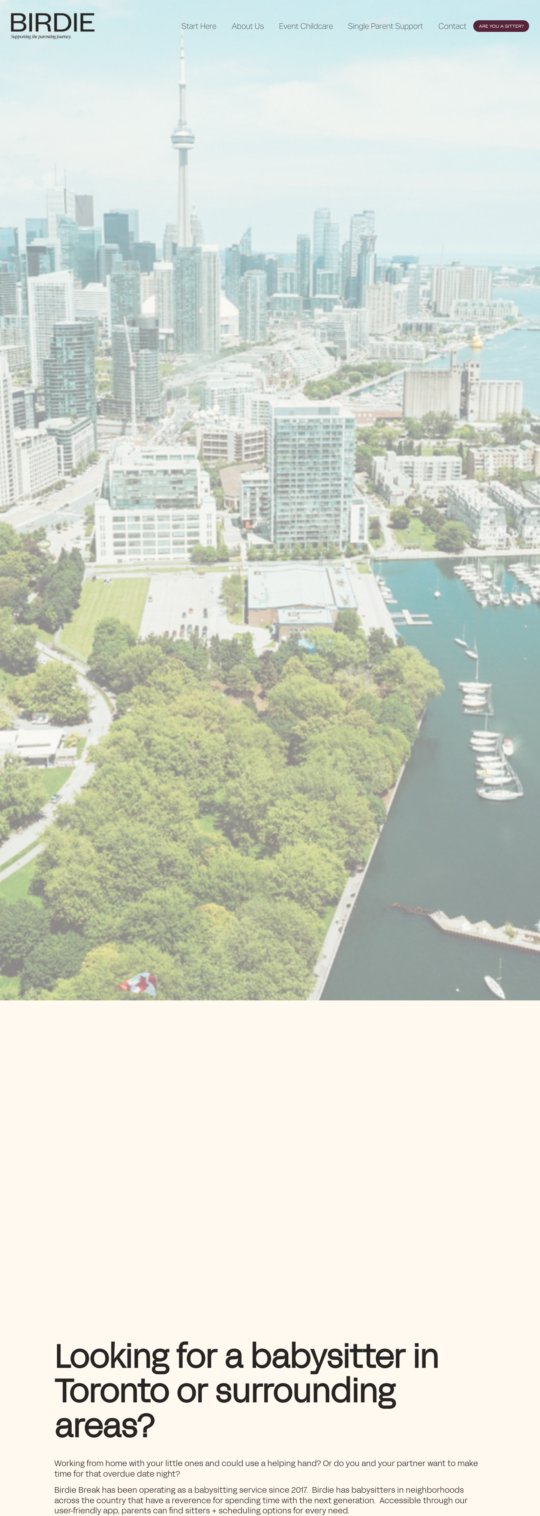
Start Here (199, 26)
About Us (248, 26)
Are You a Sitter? (501, 26)
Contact (452, 26)
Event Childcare (306, 26)
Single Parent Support (385, 26)
